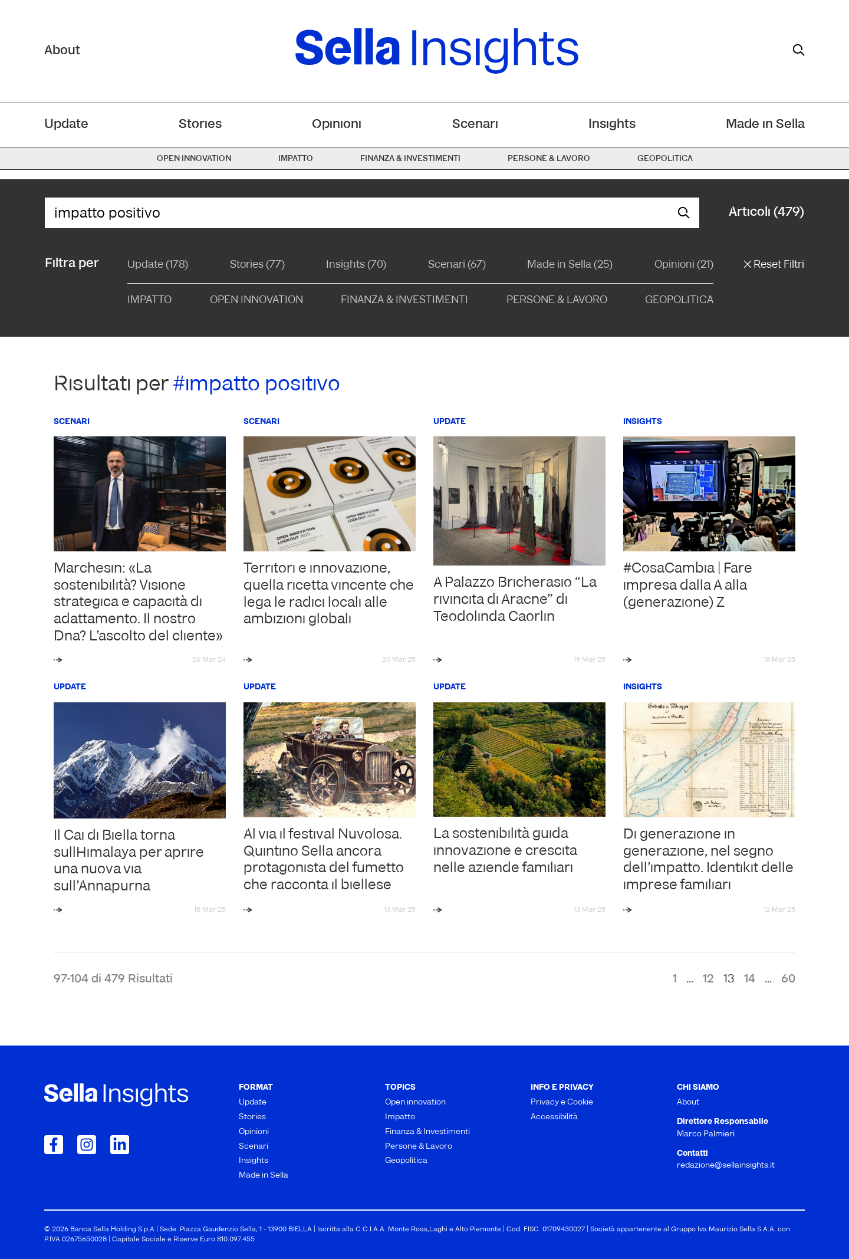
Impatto (149, 300)
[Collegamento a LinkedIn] (119, 1144)
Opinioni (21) (683, 265)
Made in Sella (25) (570, 265)
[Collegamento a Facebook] (53, 1144)
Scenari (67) (457, 265)
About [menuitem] (688, 1102)
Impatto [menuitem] (295, 159)
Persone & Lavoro (556, 300)
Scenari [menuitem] (475, 125)
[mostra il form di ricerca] (799, 50)
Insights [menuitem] (612, 125)
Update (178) (157, 265)
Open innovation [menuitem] (194, 159)
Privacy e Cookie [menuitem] (562, 1102)
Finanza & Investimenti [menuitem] (410, 159)
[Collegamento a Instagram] (86, 1144)
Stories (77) (257, 265)
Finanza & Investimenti (404, 300)
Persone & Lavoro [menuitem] (549, 159)
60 (788, 979)
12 (708, 979)
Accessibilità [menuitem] (554, 1117)
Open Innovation (256, 300)
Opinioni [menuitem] (336, 125)
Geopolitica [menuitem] (665, 159)
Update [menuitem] (66, 125)
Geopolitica (679, 300)
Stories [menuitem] (200, 125)
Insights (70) (356, 265)
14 (749, 979)
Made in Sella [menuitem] (765, 125)
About (62, 51)
